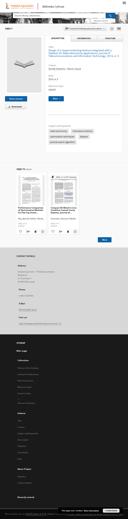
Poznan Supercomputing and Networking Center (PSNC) (95, 513)
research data (24, 393)
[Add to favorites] (112, 28)
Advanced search (101, 21)
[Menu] (124, 2)
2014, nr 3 (53, 79)
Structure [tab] (110, 38)
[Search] (110, 15)
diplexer (84, 136)
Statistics (22, 476)
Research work (25, 387)
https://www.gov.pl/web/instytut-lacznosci (40, 323)
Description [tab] (57, 38)
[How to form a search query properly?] (113, 21)
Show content (16, 98)
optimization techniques (62, 136)
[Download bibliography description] (27, 231)
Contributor (23, 452)
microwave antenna (82, 131)
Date (20, 458)
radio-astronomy (58, 131)
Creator (21, 427)
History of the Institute (28, 368)
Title (20, 420)
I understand (111, 510)
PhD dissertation (25, 380)
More (104, 239)
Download (14, 107)
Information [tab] (84, 38)
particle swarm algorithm (62, 142)
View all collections (26, 403)
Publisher (22, 446)
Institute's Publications (28, 374)
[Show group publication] (64, 177)
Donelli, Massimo (56, 68)
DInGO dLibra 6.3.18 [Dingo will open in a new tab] (36, 513)
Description (23, 439)
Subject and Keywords (28, 433)
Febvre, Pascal (74, 68)
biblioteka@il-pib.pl (28, 309)
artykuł (52, 89)
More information (91, 511)
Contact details (25, 482)
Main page (21, 350)
